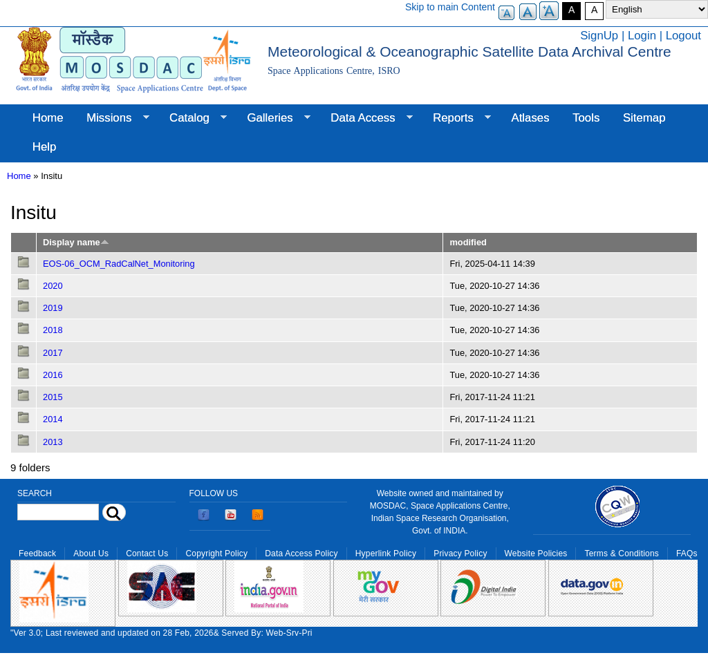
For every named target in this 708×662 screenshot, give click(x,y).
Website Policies (536, 553)
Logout (683, 35)
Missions (112, 118)
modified (467, 242)
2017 (53, 353)
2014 (53, 419)
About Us (91, 553)
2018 (53, 330)
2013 (53, 442)
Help (44, 146)
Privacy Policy (460, 553)
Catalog (192, 118)
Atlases (531, 117)
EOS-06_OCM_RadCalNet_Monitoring (119, 263)
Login (642, 35)
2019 (53, 308)
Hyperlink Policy (385, 553)
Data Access (365, 118)
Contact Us (147, 553)
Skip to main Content (450, 6)
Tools (585, 117)
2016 (53, 375)
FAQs (687, 553)
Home (48, 117)
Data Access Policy (301, 553)
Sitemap (644, 117)
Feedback (37, 553)
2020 (53, 286)
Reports (456, 118)
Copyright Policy (216, 553)
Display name (76, 242)
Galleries (273, 118)
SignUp (599, 35)
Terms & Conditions (621, 553)
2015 (53, 397)
